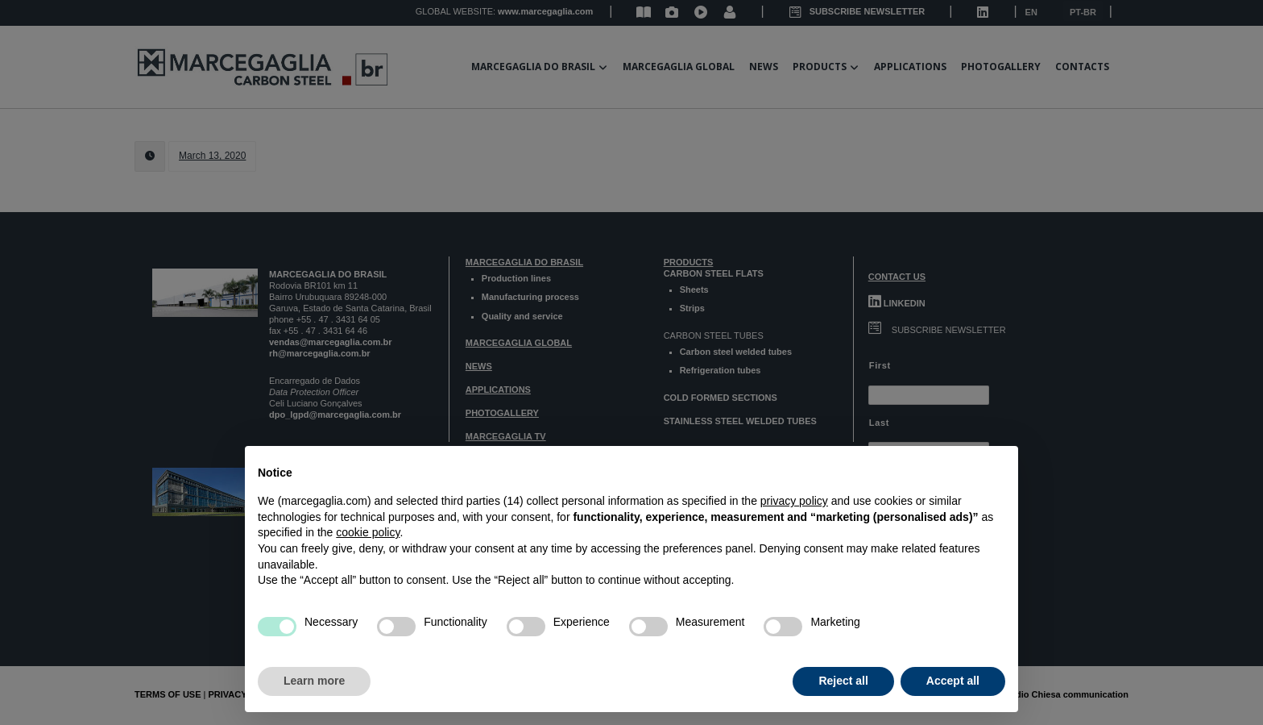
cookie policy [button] (368, 532)
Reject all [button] (843, 680)
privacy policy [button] (794, 500)
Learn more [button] (314, 680)
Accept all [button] (952, 680)
